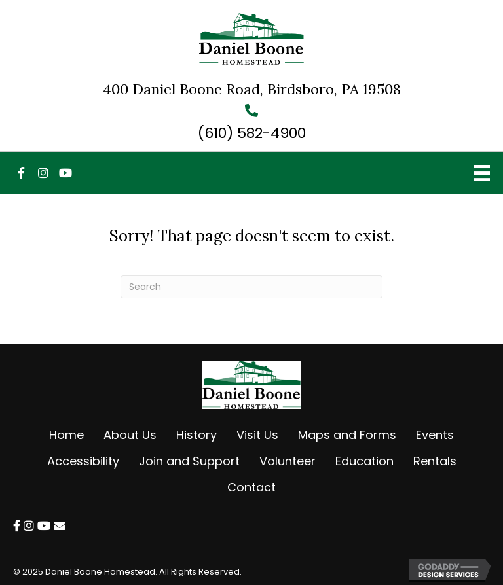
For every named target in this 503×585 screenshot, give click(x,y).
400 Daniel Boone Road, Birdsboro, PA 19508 (252, 89)
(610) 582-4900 (252, 133)
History (196, 435)
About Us (130, 435)
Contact (251, 487)
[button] (21, 173)
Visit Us (257, 435)
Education (364, 461)
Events (435, 435)
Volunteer (287, 461)
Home (66, 435)
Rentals (434, 461)
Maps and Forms (347, 435)
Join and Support (189, 461)
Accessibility (83, 461)
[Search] (251, 286)
